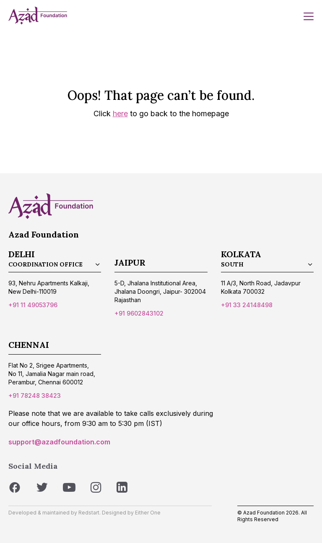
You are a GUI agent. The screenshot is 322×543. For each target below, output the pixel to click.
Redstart (88, 512)
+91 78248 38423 (34, 395)
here (120, 113)
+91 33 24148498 (247, 304)
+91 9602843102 (139, 313)
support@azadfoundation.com (59, 442)
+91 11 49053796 (32, 304)
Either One (148, 512)
